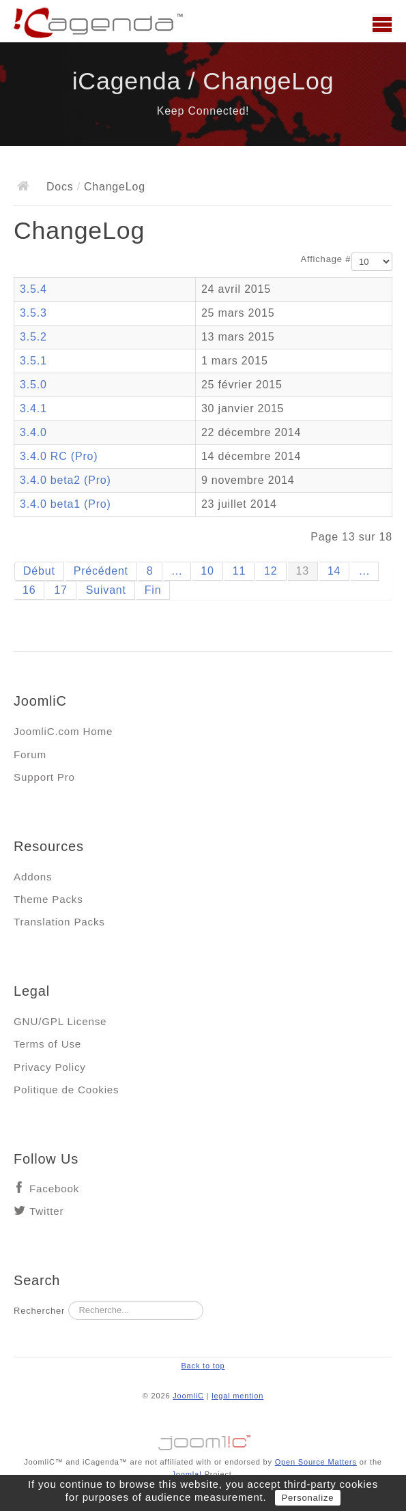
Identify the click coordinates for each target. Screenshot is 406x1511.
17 (60, 590)
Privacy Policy (50, 1067)
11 (239, 571)
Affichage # (326, 259)
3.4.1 (33, 408)
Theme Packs (48, 899)
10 (207, 571)
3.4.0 (33, 432)
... (177, 571)
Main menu (382, 24)
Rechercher (39, 1311)
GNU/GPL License (60, 1021)
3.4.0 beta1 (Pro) (65, 504)
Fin (153, 590)
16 (29, 590)
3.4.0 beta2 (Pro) (65, 480)
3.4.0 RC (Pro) (59, 456)
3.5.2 (33, 337)
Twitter (46, 1211)
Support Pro (44, 777)
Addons (33, 876)
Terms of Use (47, 1044)
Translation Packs (59, 921)
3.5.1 (33, 360)
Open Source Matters (316, 1462)
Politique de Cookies (66, 1089)
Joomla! (186, 1474)
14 (334, 571)
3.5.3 (33, 313)
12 (270, 571)
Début (39, 571)
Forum (30, 754)
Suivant (106, 590)
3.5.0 (33, 384)
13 (302, 571)
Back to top (202, 1366)
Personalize (308, 1498)
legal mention (237, 1396)
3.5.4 (33, 289)
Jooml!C (203, 1439)
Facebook (54, 1188)
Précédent (101, 571)
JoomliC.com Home (63, 731)
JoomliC (188, 1396)
